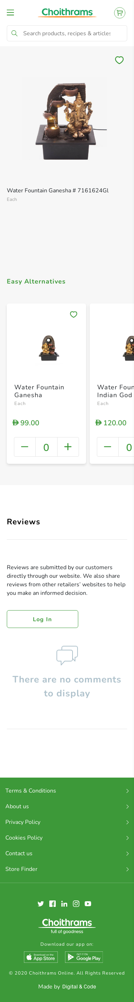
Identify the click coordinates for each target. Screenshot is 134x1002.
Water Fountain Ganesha (39, 391)
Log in (42, 619)
